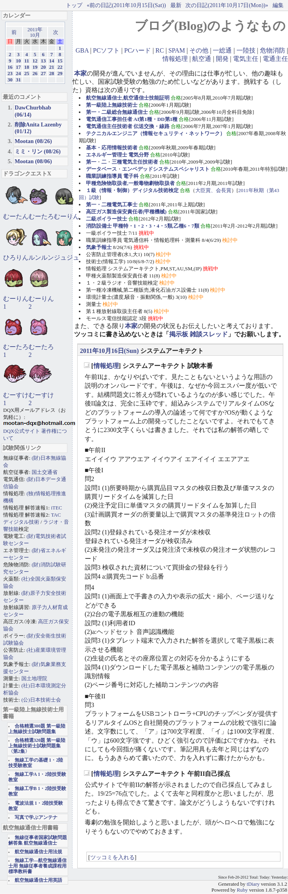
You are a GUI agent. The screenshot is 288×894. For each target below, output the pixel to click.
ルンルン (41, 257)
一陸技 (246, 50)
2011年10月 (34, 32)
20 (43, 67)
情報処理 (175, 58)
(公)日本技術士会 (41, 700)
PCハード (137, 50)
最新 (175, 5)
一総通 (222, 50)
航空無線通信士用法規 (38, 851)
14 (51, 61)
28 (51, 73)
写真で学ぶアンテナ (36, 817)
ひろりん (16, 257)
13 (43, 61)
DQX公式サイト (22, 431)
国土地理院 (34, 678)
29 (60, 73)
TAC (56, 515)
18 (26, 67)
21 (51, 67)
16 (10, 67)
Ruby (242, 890)
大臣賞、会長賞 (213, 190)
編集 (278, 5)
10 (18, 61)
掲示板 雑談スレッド (198, 334)
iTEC (56, 508)
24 (18, 73)
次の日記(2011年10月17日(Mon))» (226, 5)
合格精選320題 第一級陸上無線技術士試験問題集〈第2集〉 (36, 746)
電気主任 (245, 58)
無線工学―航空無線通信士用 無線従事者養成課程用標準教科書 (37, 866)
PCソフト (106, 50)
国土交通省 (44, 472)
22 (60, 67)
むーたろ (41, 216)
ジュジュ (66, 257)
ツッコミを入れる (112, 857)
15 (60, 61)
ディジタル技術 (21, 522)
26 (35, 73)
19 (35, 67)
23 (10, 73)
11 (26, 61)
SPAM (176, 50)
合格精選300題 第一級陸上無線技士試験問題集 (36, 729)
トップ (74, 5)
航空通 (201, 58)
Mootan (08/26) (33, 141)
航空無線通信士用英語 (38, 880)
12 (35, 61)
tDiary (253, 884)
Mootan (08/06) (33, 161)
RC (159, 50)
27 (43, 73)
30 (10, 80)
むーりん (66, 216)
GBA (82, 50)
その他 (198, 50)
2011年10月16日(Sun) (109, 350)
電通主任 (275, 58)
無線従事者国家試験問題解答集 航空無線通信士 (37, 840)
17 (18, 67)
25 (26, 73)
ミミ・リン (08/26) (38, 151)
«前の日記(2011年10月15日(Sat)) (126, 5)
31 (18, 80)
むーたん (16, 216)
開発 (222, 58)
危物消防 (272, 50)
